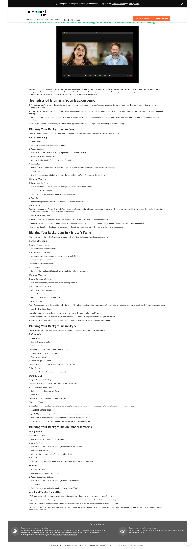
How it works (42, 20)
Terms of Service (118, 4)
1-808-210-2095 (161, 18)
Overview (29, 20)
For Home (55, 20)
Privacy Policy (134, 4)
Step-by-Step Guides (73, 20)
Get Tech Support (142, 18)
